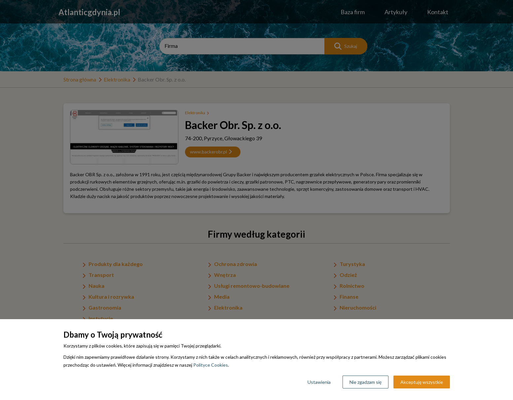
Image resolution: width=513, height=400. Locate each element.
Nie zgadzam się (365, 382)
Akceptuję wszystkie (421, 382)
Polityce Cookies (210, 365)
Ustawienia (319, 382)
